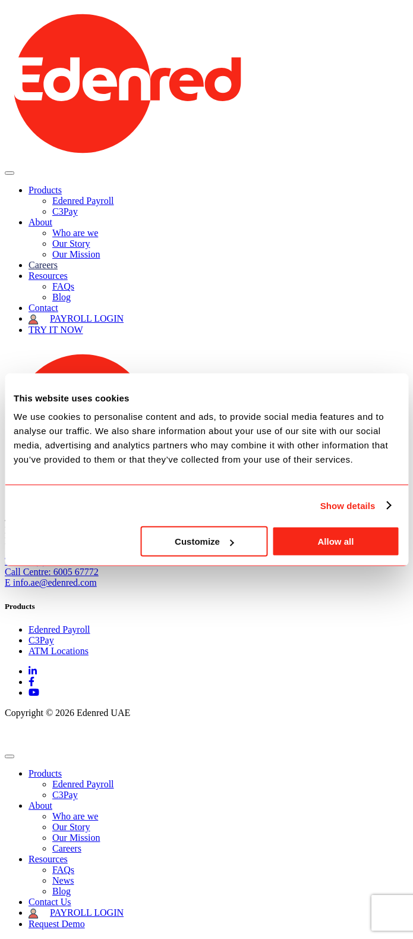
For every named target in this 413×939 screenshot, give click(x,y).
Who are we (75, 233)
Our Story (71, 243)
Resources (48, 276)
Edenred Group (34, 733)
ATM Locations (59, 651)
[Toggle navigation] (9, 173)
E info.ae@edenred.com (51, 582)
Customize (204, 541)
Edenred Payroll (83, 201)
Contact (43, 308)
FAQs (63, 286)
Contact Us (50, 902)
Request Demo (57, 924)
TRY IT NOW (56, 330)
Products (45, 190)
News (63, 880)
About (40, 222)
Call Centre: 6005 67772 (52, 572)
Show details (348, 505)
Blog (61, 297)
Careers (43, 265)
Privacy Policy (103, 733)
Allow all (336, 541)
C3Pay (65, 211)
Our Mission (76, 254)
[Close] (9, 756)
